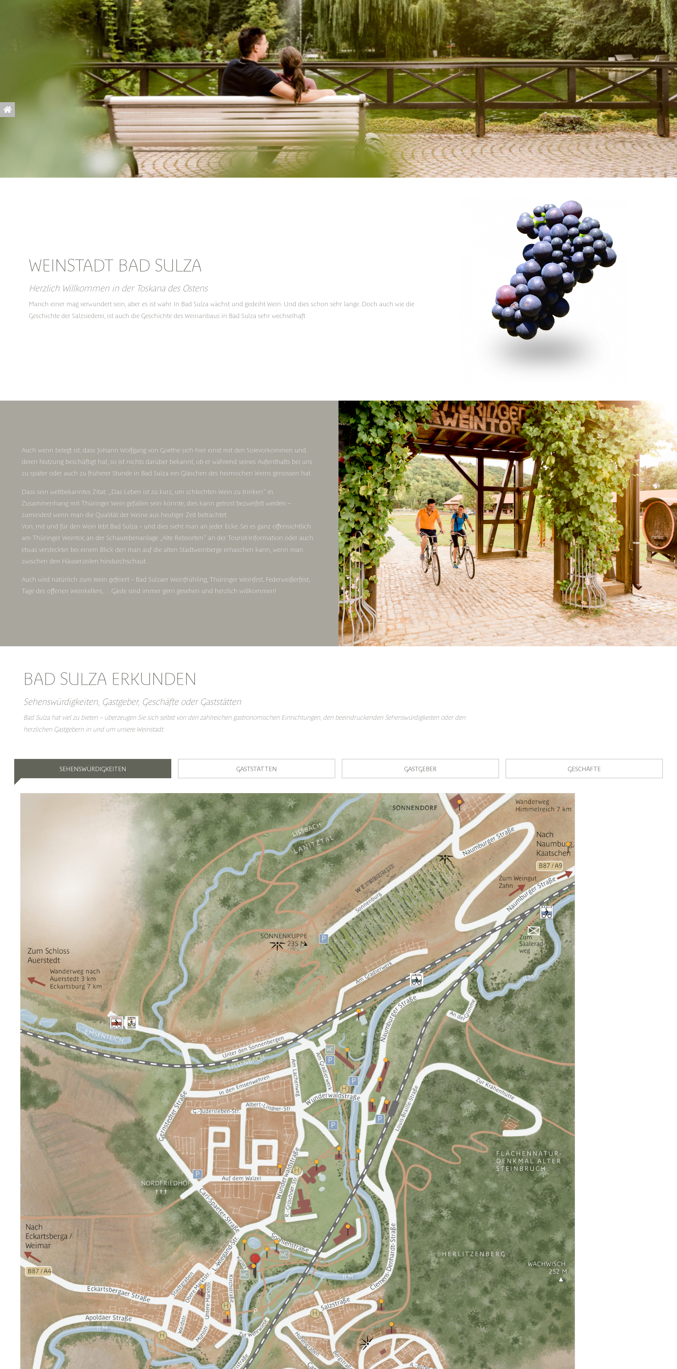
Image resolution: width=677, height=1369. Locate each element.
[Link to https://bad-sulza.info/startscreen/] (7, 109)
